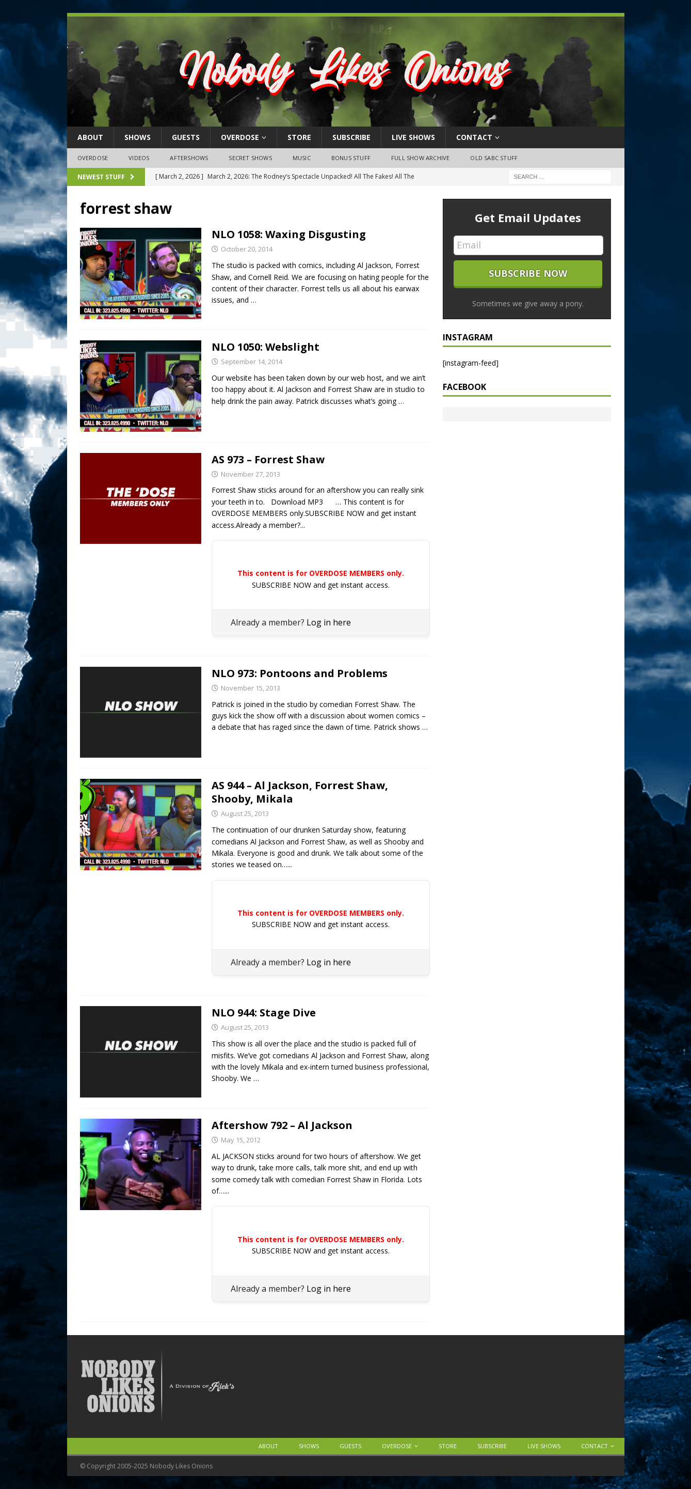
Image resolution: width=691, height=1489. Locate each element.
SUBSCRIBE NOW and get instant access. (321, 585)
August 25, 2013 (245, 813)
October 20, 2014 (246, 249)
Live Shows (413, 137)
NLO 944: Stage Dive (264, 1013)
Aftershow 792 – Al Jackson (282, 1125)
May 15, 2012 (241, 1140)
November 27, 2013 (250, 474)
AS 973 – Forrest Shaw (268, 459)
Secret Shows (250, 158)
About (90, 137)
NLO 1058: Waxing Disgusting (289, 234)
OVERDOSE (240, 137)
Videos (138, 158)
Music (302, 158)
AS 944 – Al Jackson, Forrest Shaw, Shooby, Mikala (300, 792)
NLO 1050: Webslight (265, 347)
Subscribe (351, 137)
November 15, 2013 (250, 688)
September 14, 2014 (251, 361)
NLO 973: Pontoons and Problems (300, 673)
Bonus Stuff (351, 158)
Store (299, 137)
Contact (474, 137)
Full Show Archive (420, 158)
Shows (137, 137)
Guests (186, 137)
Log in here (329, 622)
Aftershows (189, 158)
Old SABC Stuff (494, 158)
